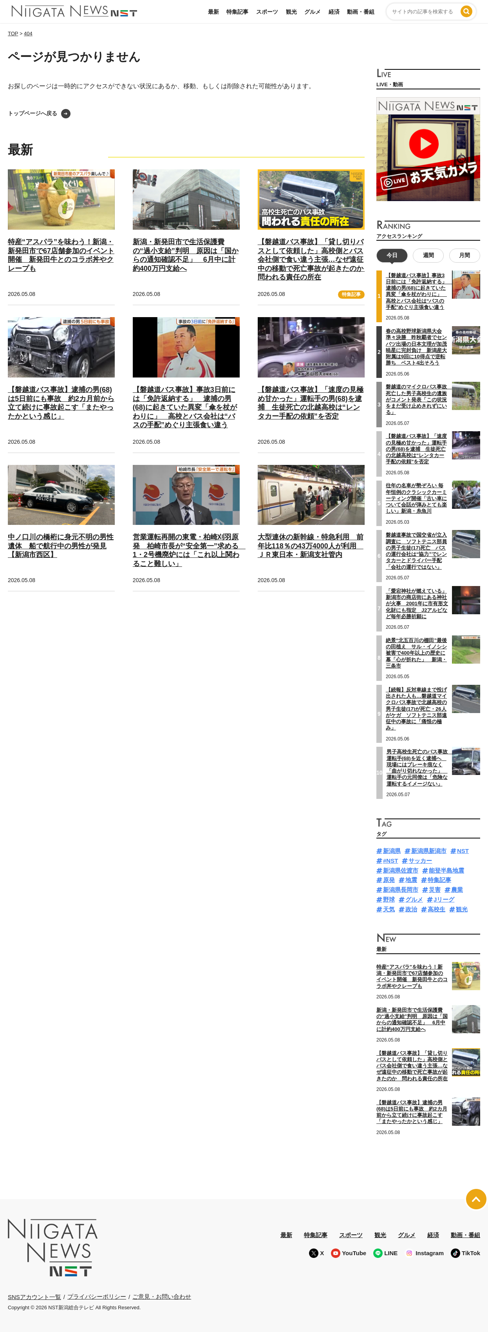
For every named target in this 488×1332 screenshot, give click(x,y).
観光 (291, 12)
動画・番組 (360, 12)
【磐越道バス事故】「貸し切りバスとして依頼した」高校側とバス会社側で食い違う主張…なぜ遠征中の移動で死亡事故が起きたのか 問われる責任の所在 (314, 259)
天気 (389, 909)
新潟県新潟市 (428, 850)
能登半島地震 (446, 870)
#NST (390, 860)
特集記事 (237, 12)
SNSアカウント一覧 (34, 1297)
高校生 (436, 909)
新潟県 (392, 850)
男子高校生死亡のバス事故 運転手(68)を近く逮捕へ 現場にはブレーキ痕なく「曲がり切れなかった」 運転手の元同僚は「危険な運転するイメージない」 (420, 767)
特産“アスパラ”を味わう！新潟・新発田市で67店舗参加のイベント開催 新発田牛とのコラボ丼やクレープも (412, 976)
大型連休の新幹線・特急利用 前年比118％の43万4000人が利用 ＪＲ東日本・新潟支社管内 (310, 546)
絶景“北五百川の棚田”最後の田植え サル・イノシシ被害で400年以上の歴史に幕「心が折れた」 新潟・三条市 (416, 653)
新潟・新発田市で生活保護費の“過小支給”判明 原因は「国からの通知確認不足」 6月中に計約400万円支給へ (412, 1019)
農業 (457, 889)
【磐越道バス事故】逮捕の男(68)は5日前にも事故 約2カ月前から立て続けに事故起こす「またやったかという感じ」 (411, 1111)
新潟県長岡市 (400, 889)
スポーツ (267, 12)
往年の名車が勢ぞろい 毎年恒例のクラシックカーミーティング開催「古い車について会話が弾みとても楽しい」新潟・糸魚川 (416, 498)
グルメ (312, 12)
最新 (213, 12)
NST (463, 850)
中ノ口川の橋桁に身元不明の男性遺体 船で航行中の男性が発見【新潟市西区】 (61, 546)
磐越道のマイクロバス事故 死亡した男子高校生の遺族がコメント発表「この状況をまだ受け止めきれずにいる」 (419, 399)
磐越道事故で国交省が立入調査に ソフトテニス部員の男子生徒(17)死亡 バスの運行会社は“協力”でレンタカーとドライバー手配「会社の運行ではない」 (416, 551)
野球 (389, 899)
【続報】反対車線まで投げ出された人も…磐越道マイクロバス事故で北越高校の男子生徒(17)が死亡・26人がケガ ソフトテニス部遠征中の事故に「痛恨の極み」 (416, 709)
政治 (411, 909)
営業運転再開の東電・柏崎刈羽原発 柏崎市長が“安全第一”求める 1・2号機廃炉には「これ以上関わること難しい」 (189, 550)
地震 (411, 880)
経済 (334, 12)
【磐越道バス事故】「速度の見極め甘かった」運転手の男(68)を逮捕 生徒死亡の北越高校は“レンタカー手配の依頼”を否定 (416, 449)
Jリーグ (444, 899)
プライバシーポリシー (96, 1296)
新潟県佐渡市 (400, 870)
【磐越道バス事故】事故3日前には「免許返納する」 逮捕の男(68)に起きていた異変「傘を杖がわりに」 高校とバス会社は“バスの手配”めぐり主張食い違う (185, 407)
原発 (389, 880)
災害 (435, 889)
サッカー (420, 860)
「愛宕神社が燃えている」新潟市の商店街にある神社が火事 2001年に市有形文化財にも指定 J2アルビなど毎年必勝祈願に (417, 603)
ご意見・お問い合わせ (161, 1296)
